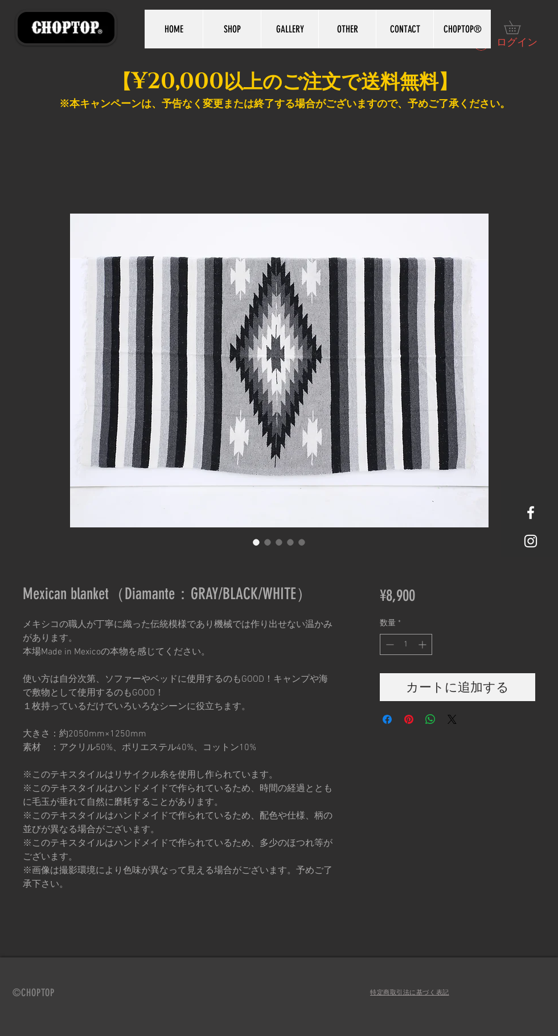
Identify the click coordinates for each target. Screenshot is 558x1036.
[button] (519, 27)
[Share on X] (452, 719)
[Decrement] (388, 644)
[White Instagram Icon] (530, 541)
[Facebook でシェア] (387, 719)
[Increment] (423, 644)
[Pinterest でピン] (409, 719)
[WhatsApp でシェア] (430, 719)
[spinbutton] (406, 644)
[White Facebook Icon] (530, 512)
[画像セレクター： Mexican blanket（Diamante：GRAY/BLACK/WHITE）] (256, 542)
